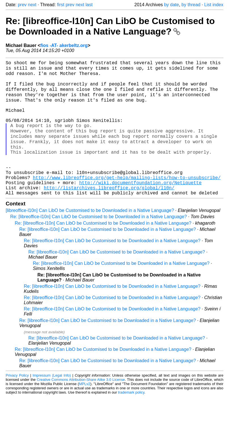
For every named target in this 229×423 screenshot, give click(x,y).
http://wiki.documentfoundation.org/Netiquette (140, 206)
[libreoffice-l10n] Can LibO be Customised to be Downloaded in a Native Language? (90, 236)
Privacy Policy (17, 402)
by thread (190, 4)
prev (22, 4)
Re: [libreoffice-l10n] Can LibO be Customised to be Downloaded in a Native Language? (110, 26)
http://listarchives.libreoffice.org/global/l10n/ (109, 213)
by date (171, 4)
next (32, 4)
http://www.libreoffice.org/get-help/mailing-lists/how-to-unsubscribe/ (126, 200)
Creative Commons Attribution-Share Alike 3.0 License (81, 406)
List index (213, 4)
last (89, 4)
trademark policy (131, 418)
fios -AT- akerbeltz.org (64, 45)
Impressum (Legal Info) (52, 402)
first (60, 4)
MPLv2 (84, 410)
